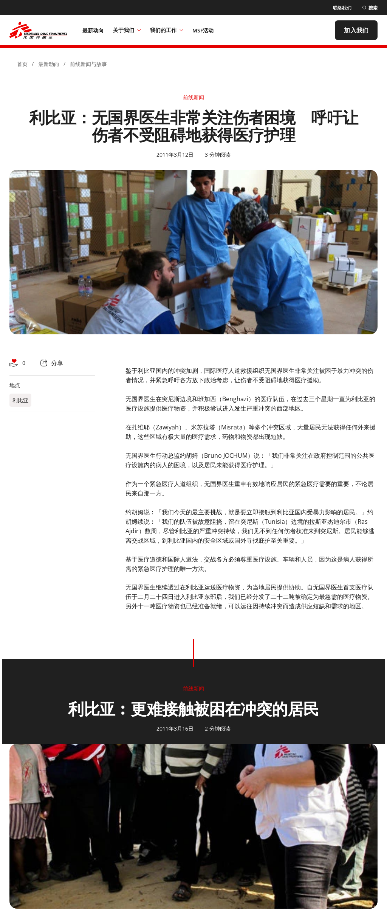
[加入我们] (356, 30)
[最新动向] (93, 30)
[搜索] (370, 7)
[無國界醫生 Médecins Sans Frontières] (38, 30)
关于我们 (127, 30)
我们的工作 (166, 30)
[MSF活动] (203, 30)
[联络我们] (342, 7)
